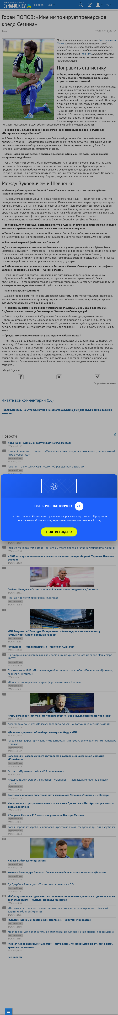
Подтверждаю (59, 532)
